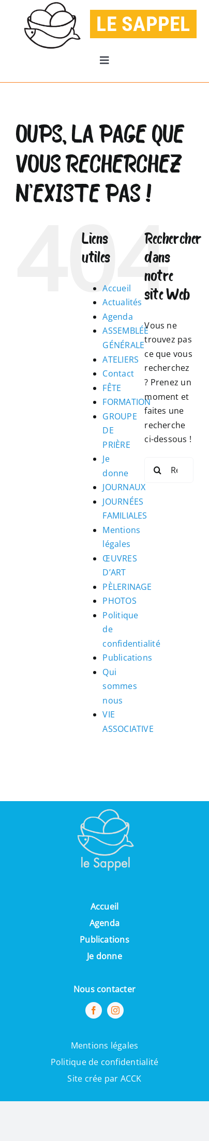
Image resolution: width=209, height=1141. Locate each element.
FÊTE (111, 388)
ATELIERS (120, 359)
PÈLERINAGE (127, 586)
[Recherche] (157, 470)
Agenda (117, 316)
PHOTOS (119, 600)
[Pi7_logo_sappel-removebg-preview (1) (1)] (104, 805)
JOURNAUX (123, 487)
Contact (118, 373)
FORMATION (126, 402)
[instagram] (115, 1010)
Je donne (104, 956)
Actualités (122, 302)
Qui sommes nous (119, 686)
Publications (127, 657)
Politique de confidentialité (105, 1062)
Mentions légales (105, 1045)
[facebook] (93, 1010)
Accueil (116, 288)
